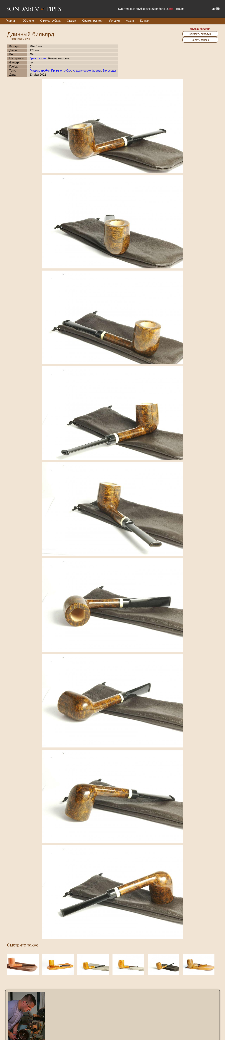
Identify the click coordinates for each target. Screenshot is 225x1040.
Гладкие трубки (40, 70)
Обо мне (28, 20)
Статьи (71, 20)
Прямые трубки (61, 70)
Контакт (145, 20)
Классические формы (87, 70)
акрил (43, 58)
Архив (130, 20)
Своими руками (92, 20)
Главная (11, 20)
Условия (114, 20)
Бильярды (109, 70)
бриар (33, 58)
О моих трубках (50, 20)
